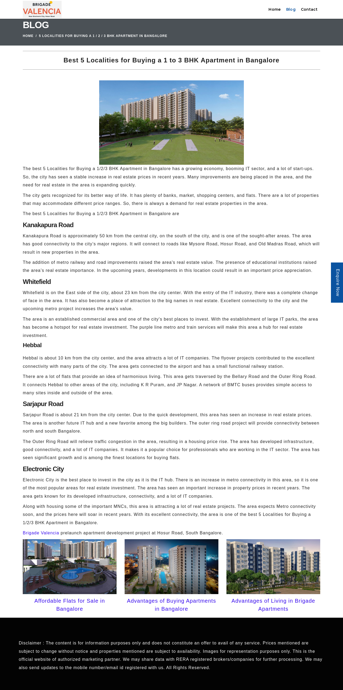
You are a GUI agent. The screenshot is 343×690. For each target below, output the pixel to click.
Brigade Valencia (41, 533)
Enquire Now (337, 283)
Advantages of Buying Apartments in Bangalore (171, 605)
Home (275, 9)
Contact (309, 9)
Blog (291, 9)
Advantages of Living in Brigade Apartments (273, 605)
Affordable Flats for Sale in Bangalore (69, 605)
